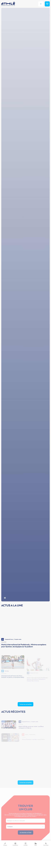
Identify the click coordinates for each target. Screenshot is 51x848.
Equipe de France (7, 639)
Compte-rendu (17, 639)
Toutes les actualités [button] (25, 704)
